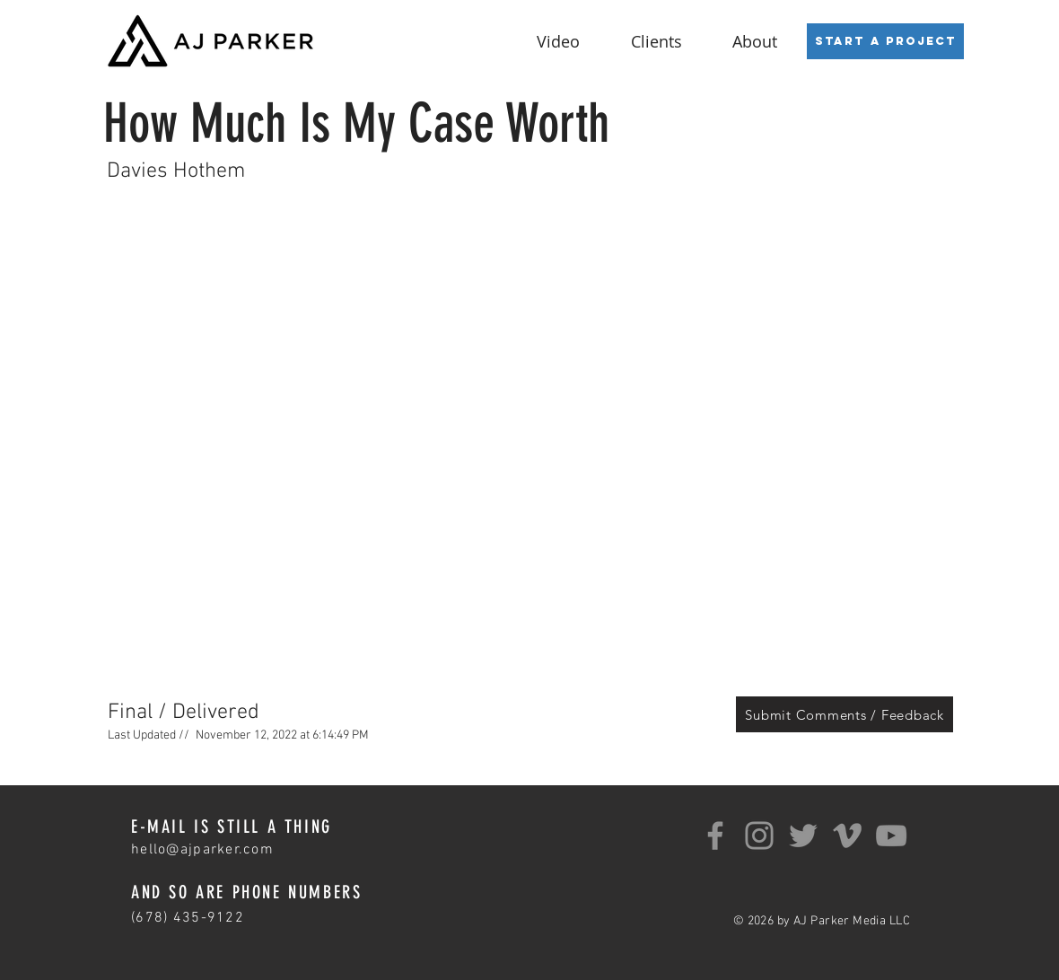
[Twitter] (803, 835)
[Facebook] (715, 835)
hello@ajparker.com (202, 850)
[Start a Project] (885, 41)
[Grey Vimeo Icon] (847, 835)
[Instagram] (759, 835)
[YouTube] (891, 835)
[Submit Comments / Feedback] (844, 714)
